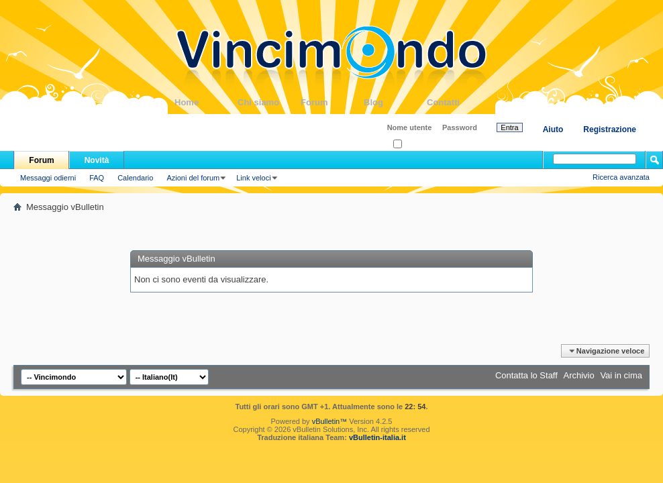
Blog (395, 102)
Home (206, 102)
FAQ (96, 178)
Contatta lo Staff (526, 375)
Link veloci (253, 178)
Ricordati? (413, 144)
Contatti (458, 102)
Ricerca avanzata (621, 177)
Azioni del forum (192, 178)
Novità (97, 160)
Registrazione (609, 129)
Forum (332, 102)
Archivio (579, 375)
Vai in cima (621, 375)
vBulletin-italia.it (377, 437)
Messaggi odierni (48, 178)
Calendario (135, 178)
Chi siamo (269, 102)
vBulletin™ (330, 421)
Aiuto (553, 129)
